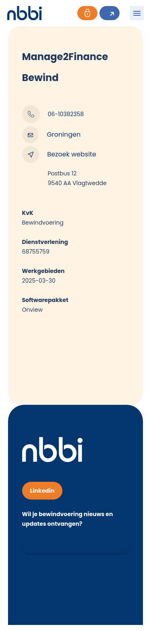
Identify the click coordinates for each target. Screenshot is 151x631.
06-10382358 (53, 114)
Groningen (51, 134)
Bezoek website (59, 154)
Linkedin (42, 491)
